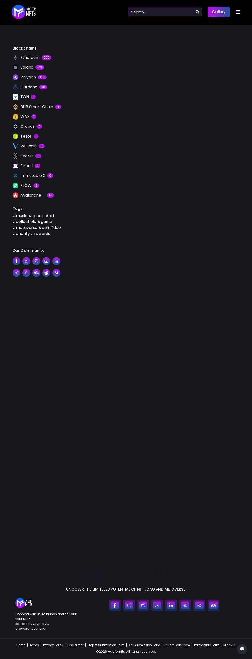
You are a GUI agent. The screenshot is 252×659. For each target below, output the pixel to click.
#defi (43, 227)
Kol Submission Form (144, 645)
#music (20, 216)
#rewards (40, 233)
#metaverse (25, 227)
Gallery (219, 11)
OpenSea (41, 483)
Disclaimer (75, 645)
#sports (36, 216)
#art (50, 216)
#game (44, 221)
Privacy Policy (53, 645)
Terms (34, 645)
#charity (21, 233)
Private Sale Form (177, 645)
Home (20, 645)
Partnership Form (206, 645)
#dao (55, 227)
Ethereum (84, 483)
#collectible (24, 221)
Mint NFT (229, 645)
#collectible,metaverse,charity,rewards (71, 531)
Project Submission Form (106, 645)
